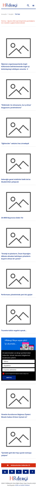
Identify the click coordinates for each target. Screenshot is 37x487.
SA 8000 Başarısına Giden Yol (12, 218)
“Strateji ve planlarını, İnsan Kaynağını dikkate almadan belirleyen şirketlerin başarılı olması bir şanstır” (15, 256)
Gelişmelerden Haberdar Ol (18, 465)
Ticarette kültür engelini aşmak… (14, 330)
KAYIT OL (9, 377)
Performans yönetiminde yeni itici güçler (16, 294)
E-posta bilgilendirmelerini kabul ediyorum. (17, 373)
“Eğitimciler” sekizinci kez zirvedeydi (15, 143)
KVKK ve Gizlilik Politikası (22, 485)
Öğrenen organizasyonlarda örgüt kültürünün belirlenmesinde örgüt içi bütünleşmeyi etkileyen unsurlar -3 (15, 66)
